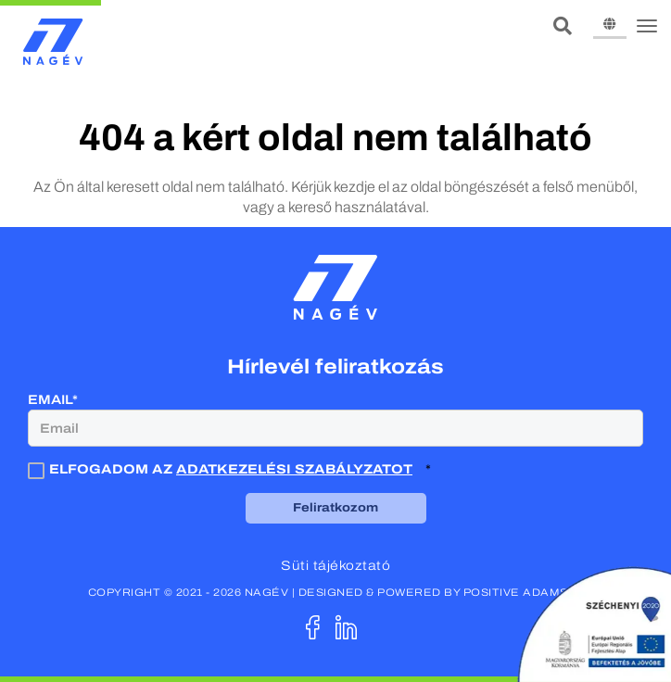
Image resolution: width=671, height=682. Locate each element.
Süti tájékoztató (335, 566)
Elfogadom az (222, 469)
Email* (53, 400)
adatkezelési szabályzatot (294, 469)
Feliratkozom (335, 507)
